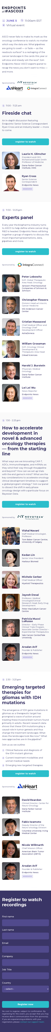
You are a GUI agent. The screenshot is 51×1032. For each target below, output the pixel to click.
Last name (8, 930)
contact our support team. (32, 1022)
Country (6, 983)
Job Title (7, 969)
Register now (25, 1004)
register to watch (25, 141)
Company (7, 956)
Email (5, 943)
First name (8, 916)
